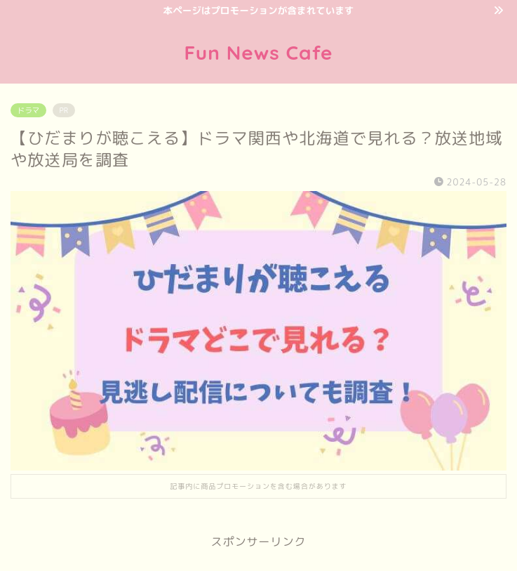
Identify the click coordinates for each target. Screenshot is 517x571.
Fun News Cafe (258, 52)
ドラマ (28, 110)
